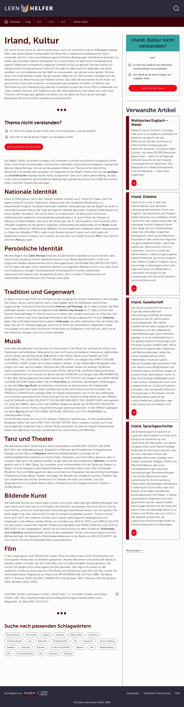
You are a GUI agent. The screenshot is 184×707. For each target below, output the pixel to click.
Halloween (68, 654)
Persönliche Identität (25, 654)
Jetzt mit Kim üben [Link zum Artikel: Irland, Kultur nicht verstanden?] (153, 88)
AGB (177, 693)
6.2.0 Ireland (124, 21)
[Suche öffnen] (176, 8)
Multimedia (42, 641)
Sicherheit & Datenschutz (157, 693)
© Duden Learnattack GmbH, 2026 (92, 702)
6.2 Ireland (105, 21)
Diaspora (46, 635)
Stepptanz (60, 635)
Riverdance (93, 635)
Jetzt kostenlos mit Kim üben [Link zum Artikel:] (24, 146)
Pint (40, 654)
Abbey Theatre (76, 635)
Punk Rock (41, 647)
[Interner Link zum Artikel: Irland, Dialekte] (134, 288)
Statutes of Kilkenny (107, 641)
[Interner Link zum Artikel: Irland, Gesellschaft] (134, 412)
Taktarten (80, 647)
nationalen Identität (14, 641)
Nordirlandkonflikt (60, 641)
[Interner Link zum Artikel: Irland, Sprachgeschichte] (134, 532)
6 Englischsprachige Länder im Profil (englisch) (67, 21)
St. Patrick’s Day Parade (60, 647)
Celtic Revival (31, 635)
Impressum (133, 693)
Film (8, 654)
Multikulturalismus (107, 647)
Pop (29, 641)
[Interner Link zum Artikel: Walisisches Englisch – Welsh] (134, 182)
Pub (75, 641)
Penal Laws (53, 654)
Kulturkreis (26, 647)
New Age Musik (13, 635)
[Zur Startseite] (29, 8)
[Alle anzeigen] (134, 550)
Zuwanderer (88, 641)
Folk (91, 647)
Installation (11, 647)
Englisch (30, 21)
